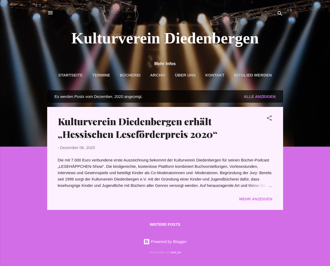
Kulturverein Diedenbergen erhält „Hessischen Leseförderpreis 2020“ (137, 127)
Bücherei (130, 75)
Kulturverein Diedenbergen (165, 38)
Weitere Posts (165, 224)
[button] (269, 119)
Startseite (70, 75)
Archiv (157, 75)
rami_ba (176, 252)
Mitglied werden (253, 75)
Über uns (185, 75)
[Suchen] (280, 14)
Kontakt (214, 75)
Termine (101, 75)
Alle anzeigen (259, 96)
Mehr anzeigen (255, 199)
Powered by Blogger (165, 241)
